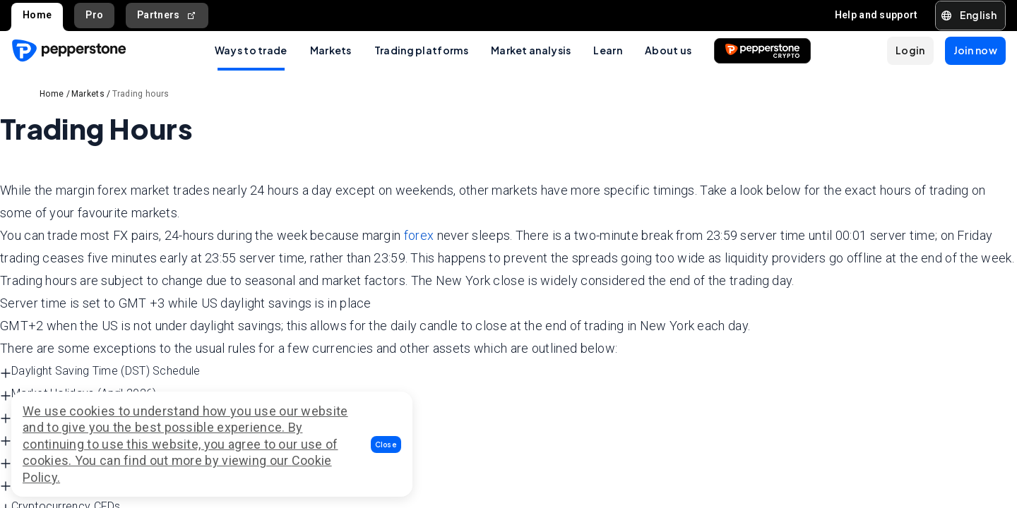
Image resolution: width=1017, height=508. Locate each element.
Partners (167, 15)
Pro (94, 14)
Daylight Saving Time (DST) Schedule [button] (100, 371)
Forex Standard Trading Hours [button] (82, 416)
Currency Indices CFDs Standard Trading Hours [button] (125, 484)
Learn (607, 50)
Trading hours (141, 94)
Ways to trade (251, 50)
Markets (331, 50)
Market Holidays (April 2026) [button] (78, 394)
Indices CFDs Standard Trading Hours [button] (101, 461)
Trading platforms (421, 50)
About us (668, 50)
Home (37, 14)
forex (419, 235)
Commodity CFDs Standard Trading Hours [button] (112, 439)
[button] (386, 444)
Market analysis (531, 50)
